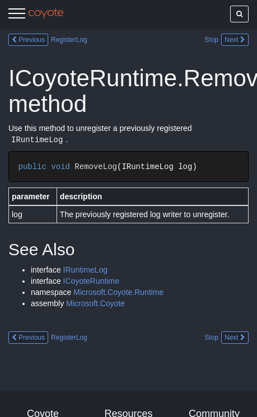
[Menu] (16, 15)
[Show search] (239, 14)
